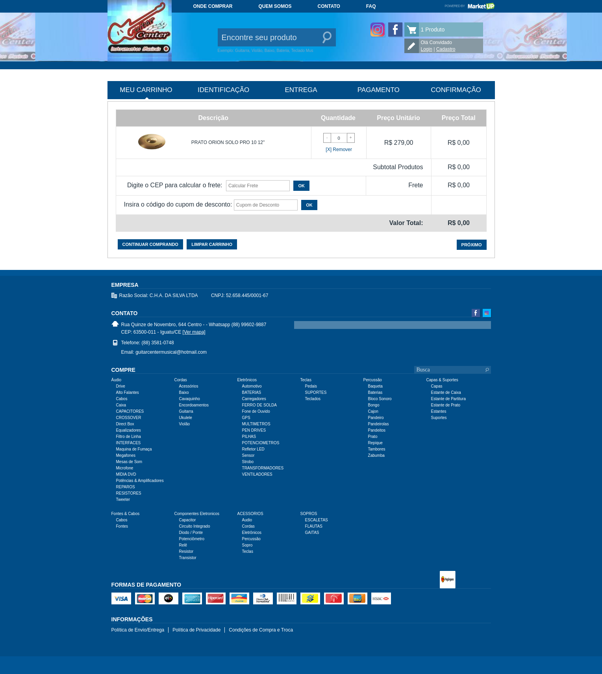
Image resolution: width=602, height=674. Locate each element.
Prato (373, 436)
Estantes (438, 411)
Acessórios (188, 386)
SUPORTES (316, 392)
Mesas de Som (129, 462)
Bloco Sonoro (380, 399)
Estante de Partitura (448, 399)
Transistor (187, 558)
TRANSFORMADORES (263, 468)
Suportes (439, 417)
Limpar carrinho (211, 244)
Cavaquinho (189, 399)
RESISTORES (128, 493)
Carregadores (254, 399)
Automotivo (252, 386)
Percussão (251, 539)
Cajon (373, 411)
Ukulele (185, 417)
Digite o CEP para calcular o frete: (174, 185)
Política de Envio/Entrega (138, 630)
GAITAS (312, 532)
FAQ (371, 6)
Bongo (374, 405)
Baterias (375, 392)
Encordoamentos (194, 405)
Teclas (247, 551)
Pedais (311, 386)
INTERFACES (128, 443)
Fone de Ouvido (256, 411)
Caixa (121, 405)
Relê (183, 545)
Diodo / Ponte (191, 532)
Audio (247, 520)
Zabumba (376, 455)
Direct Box (125, 424)
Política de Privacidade (196, 630)
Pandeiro (376, 417)
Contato (329, 6)
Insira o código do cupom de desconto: (178, 204)
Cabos (122, 399)
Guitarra (186, 411)
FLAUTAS (313, 526)
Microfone (124, 468)
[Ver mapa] (194, 332)
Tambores (376, 449)
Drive (120, 386)
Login (426, 49)
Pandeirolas (378, 424)
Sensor (248, 455)
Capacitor (187, 520)
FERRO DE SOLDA (259, 405)
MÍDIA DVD (126, 474)
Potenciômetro (191, 539)
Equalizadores (128, 430)
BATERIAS (251, 392)
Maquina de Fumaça (134, 449)
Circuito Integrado (194, 526)
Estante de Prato (446, 405)
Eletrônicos (251, 532)
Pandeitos (376, 430)
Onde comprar (213, 6)
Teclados (312, 399)
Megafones (125, 455)
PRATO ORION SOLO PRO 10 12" (228, 142)
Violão (184, 424)
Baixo (184, 392)
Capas (437, 386)
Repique (375, 443)
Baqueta (375, 386)
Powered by (470, 6)
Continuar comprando (150, 244)
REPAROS (125, 487)
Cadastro (446, 49)
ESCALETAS (316, 520)
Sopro (247, 545)
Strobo (248, 462)
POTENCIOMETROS (261, 443)
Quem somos (275, 6)
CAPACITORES (130, 411)
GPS (246, 417)
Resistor (186, 551)
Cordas (248, 526)
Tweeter (123, 499)
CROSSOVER (128, 417)
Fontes (122, 526)
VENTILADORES (257, 474)
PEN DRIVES (254, 430)
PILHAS (249, 436)
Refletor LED (253, 449)
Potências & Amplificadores (140, 480)
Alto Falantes (127, 392)
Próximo (471, 244)
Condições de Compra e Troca (261, 630)
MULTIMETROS (256, 424)
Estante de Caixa (446, 392)
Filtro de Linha (128, 436)
